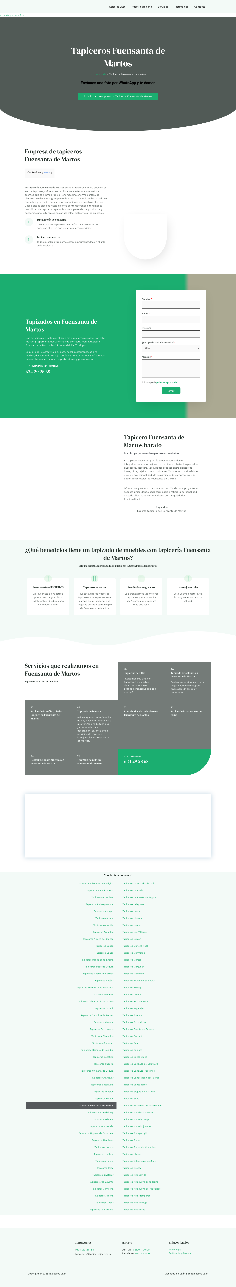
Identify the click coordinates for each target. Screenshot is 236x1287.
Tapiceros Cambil (103, 1010)
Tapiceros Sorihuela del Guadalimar (143, 1107)
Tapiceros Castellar (102, 1045)
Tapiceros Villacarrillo (135, 1176)
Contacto (200, 6)
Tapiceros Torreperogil (136, 1135)
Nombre (147, 299)
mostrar (47, 172)
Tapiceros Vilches (133, 1169)
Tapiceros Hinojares (102, 1142)
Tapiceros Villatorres (134, 1211)
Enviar (171, 392)
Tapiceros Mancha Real (136, 947)
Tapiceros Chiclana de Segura (96, 1072)
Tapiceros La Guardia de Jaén (140, 885)
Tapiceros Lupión (133, 940)
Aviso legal (175, 1249)
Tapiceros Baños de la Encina (96, 961)
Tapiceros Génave (103, 1121)
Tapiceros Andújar (103, 913)
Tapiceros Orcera (132, 996)
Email (146, 313)
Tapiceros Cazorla (103, 1065)
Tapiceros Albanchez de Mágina (95, 885)
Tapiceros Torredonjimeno (138, 1128)
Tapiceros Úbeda (132, 1156)
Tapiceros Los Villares (135, 933)
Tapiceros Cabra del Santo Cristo (94, 1003)
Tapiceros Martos (133, 961)
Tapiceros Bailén (104, 954)
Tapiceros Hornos (103, 1149)
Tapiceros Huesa (103, 1162)
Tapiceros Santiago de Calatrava (141, 1065)
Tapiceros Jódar (104, 1204)
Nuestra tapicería (146, 6)
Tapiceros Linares (133, 920)
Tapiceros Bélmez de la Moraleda (94, 989)
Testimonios (183, 6)
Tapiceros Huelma (103, 1156)
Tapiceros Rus (131, 1045)
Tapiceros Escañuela (101, 1086)
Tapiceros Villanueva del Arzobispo (143, 1190)
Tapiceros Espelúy (103, 1093)
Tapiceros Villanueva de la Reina (141, 1183)
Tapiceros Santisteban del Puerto (142, 1079)
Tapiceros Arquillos (102, 933)
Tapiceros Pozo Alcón (135, 1024)
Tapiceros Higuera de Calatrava (95, 1135)
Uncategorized (10, 15)
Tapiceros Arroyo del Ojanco (97, 940)
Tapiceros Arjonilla (102, 927)
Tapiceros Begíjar (103, 982)
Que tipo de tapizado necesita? (158, 343)
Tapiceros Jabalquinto (100, 1183)
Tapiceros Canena (103, 1024)
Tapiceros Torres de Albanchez (140, 1149)
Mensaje (147, 358)
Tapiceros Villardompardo (137, 1197)
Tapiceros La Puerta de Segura (140, 899)
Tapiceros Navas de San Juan (140, 982)
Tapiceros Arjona (103, 920)
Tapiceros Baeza (104, 947)
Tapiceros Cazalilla (102, 1058)
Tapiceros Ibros (104, 1169)
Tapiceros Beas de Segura (98, 968)
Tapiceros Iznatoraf (102, 1176)
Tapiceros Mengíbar (134, 968)
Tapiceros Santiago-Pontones (140, 1072)
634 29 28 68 (38, 372)
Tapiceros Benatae (102, 996)
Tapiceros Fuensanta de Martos (95, 1107)
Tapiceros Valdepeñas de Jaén (140, 1162)
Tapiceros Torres (132, 1142)
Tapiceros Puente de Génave (139, 1031)
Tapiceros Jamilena (102, 1190)
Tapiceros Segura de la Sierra (140, 1093)
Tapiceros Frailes (103, 1100)
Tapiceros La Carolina (100, 1211)
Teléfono (146, 328)
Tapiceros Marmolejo (135, 954)
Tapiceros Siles (131, 1100)
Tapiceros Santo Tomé (135, 1086)
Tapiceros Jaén (122, 6)
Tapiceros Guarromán (100, 1128)
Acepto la (162, 384)
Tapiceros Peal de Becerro (138, 1003)
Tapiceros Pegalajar (134, 1010)
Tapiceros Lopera (133, 927)
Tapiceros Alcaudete (101, 899)
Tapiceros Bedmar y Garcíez (97, 975)
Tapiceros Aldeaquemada (98, 906)
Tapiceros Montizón (134, 975)
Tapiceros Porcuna (133, 1017)
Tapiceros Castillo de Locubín (96, 1051)
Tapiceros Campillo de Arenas (96, 1017)
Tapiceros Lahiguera (134, 906)
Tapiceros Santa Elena (135, 1058)
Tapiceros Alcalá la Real (99, 892)
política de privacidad (167, 384)
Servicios (166, 6)
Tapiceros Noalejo (133, 989)
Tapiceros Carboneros (100, 1031)
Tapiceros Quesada (133, 1038)
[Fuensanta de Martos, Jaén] (118, 827)
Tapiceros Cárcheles (101, 1038)
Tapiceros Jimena (103, 1197)
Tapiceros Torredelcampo (137, 1121)
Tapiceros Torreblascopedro (139, 1114)
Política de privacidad (181, 1253)
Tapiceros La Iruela (134, 892)
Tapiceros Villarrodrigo (136, 1204)
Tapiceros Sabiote (133, 1051)
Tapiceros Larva (132, 913)
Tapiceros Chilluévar (101, 1079)
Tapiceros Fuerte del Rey (99, 1114)
